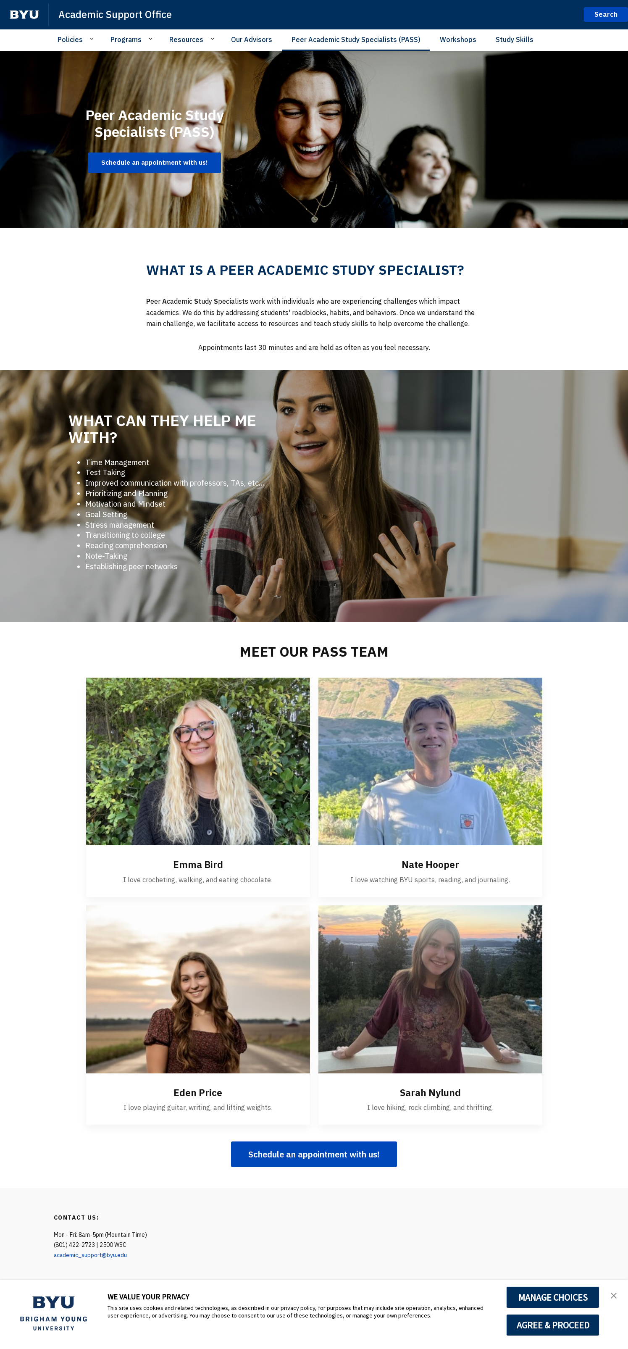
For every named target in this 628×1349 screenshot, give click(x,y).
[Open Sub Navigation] (93, 39)
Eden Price (198, 1092)
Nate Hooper (430, 864)
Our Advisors (251, 39)
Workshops (458, 39)
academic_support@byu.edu (91, 1254)
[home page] (24, 15)
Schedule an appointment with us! (314, 1154)
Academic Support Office (115, 14)
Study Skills (514, 39)
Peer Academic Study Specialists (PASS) (356, 39)
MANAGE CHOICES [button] (553, 1297)
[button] (614, 1295)
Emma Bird (198, 864)
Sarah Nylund (430, 1092)
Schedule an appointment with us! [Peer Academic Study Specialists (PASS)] (154, 162)
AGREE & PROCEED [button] (553, 1325)
